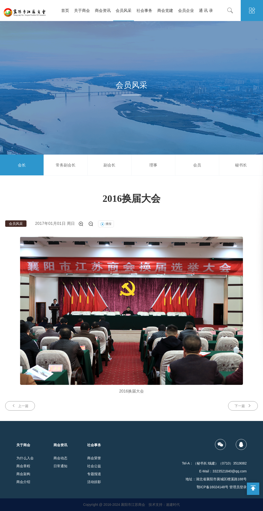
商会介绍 (23, 482)
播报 (106, 224)
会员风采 (124, 10)
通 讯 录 (206, 10)
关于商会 (82, 10)
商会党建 (165, 10)
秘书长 (241, 165)
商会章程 (23, 466)
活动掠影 (94, 482)
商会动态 (60, 458)
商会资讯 (103, 10)
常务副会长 (66, 165)
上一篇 (20, 406)
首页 (65, 10)
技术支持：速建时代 (164, 505)
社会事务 (144, 10)
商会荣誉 (94, 458)
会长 (22, 165)
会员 (197, 165)
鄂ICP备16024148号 (212, 487)
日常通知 (60, 466)
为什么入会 (25, 458)
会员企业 (186, 10)
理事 (153, 165)
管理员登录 (238, 487)
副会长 (109, 165)
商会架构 (23, 474)
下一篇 (243, 406)
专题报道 (94, 474)
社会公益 (94, 466)
